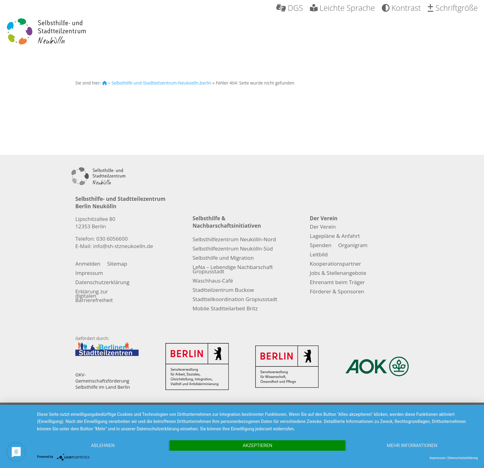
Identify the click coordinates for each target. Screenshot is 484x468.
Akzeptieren (257, 445)
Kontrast (401, 8)
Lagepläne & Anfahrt (335, 236)
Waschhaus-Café (213, 281)
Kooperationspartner (335, 264)
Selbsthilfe (184, 32)
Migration (367, 32)
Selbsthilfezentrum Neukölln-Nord (234, 240)
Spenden (321, 246)
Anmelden (87, 264)
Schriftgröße (453, 8)
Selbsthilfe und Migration (223, 258)
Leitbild (319, 255)
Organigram (353, 246)
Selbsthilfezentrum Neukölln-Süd (233, 249)
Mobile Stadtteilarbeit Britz (225, 309)
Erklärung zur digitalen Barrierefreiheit (94, 296)
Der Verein (124, 32)
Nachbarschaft (297, 32)
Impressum (89, 273)
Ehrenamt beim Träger (337, 283)
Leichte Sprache (342, 8)
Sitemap (117, 264)
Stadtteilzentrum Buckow (223, 290)
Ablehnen (103, 445)
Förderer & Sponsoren (337, 292)
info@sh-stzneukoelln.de (123, 246)
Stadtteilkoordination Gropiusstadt (235, 300)
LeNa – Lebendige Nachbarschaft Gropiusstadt (233, 270)
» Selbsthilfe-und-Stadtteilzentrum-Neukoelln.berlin (156, 83)
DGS (289, 8)
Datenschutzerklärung (102, 283)
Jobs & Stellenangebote (338, 273)
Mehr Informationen (412, 445)
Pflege (236, 32)
